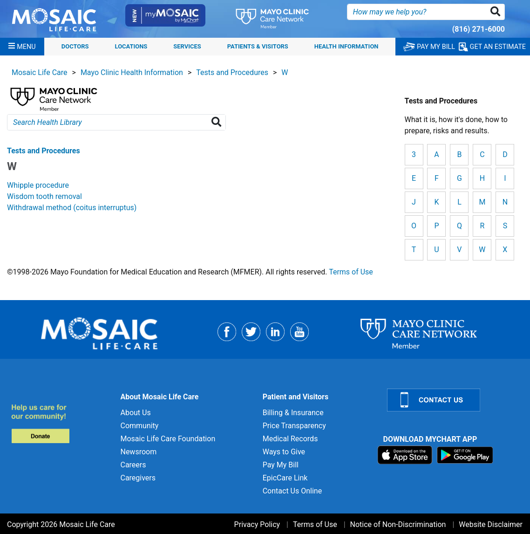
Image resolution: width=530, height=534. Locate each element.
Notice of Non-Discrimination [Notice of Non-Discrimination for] (398, 524)
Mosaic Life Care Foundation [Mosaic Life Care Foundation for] (167, 438)
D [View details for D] (505, 154)
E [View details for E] (414, 178)
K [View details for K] (436, 202)
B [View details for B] (459, 154)
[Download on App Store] (406, 454)
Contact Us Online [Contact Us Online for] (292, 490)
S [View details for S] (505, 225)
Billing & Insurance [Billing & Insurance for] (293, 412)
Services (187, 46)
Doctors (75, 46)
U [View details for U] (436, 249)
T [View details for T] (414, 249)
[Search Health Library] (218, 122)
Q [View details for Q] (459, 225)
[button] (497, 12)
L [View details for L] (459, 202)
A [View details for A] (436, 154)
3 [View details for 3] (414, 154)
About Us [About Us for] (135, 412)
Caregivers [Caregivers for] (138, 477)
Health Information (346, 46)
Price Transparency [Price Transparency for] (294, 425)
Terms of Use (351, 271)
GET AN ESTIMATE (492, 46)
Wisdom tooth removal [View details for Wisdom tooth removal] (44, 196)
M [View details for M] (482, 202)
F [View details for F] (437, 178)
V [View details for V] (459, 249)
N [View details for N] (505, 202)
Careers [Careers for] (133, 464)
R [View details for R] (482, 225)
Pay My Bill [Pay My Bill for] (281, 464)
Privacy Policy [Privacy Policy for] (257, 524)
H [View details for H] (482, 178)
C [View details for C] (482, 154)
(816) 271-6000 (478, 29)
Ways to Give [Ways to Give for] (284, 451)
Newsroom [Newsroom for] (138, 451)
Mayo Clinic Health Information (132, 72)
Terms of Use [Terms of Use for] (315, 524)
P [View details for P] (436, 225)
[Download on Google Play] (465, 454)
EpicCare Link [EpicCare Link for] (285, 477)
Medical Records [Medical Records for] (290, 438)
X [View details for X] (505, 249)
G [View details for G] (459, 178)
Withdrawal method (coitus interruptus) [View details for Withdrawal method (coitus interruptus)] (71, 207)
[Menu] (21, 46)
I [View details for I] (505, 178)
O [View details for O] (413, 225)
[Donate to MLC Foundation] (60, 423)
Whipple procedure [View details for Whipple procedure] (38, 185)
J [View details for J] (414, 202)
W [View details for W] (482, 249)
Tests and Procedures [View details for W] (43, 150)
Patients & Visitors (257, 46)
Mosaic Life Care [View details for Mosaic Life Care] (40, 72)
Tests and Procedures (232, 72)
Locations (131, 46)
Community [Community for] (139, 425)
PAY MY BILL (429, 47)
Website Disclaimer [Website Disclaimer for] (491, 524)
